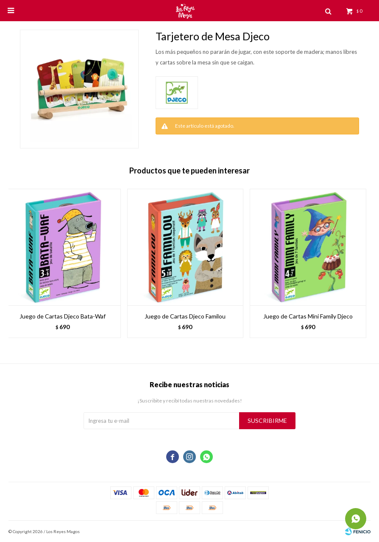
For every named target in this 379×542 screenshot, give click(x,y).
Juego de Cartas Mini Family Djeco (308, 316)
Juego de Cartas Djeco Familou (185, 316)
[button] (360, 267)
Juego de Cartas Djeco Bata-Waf (63, 316)
